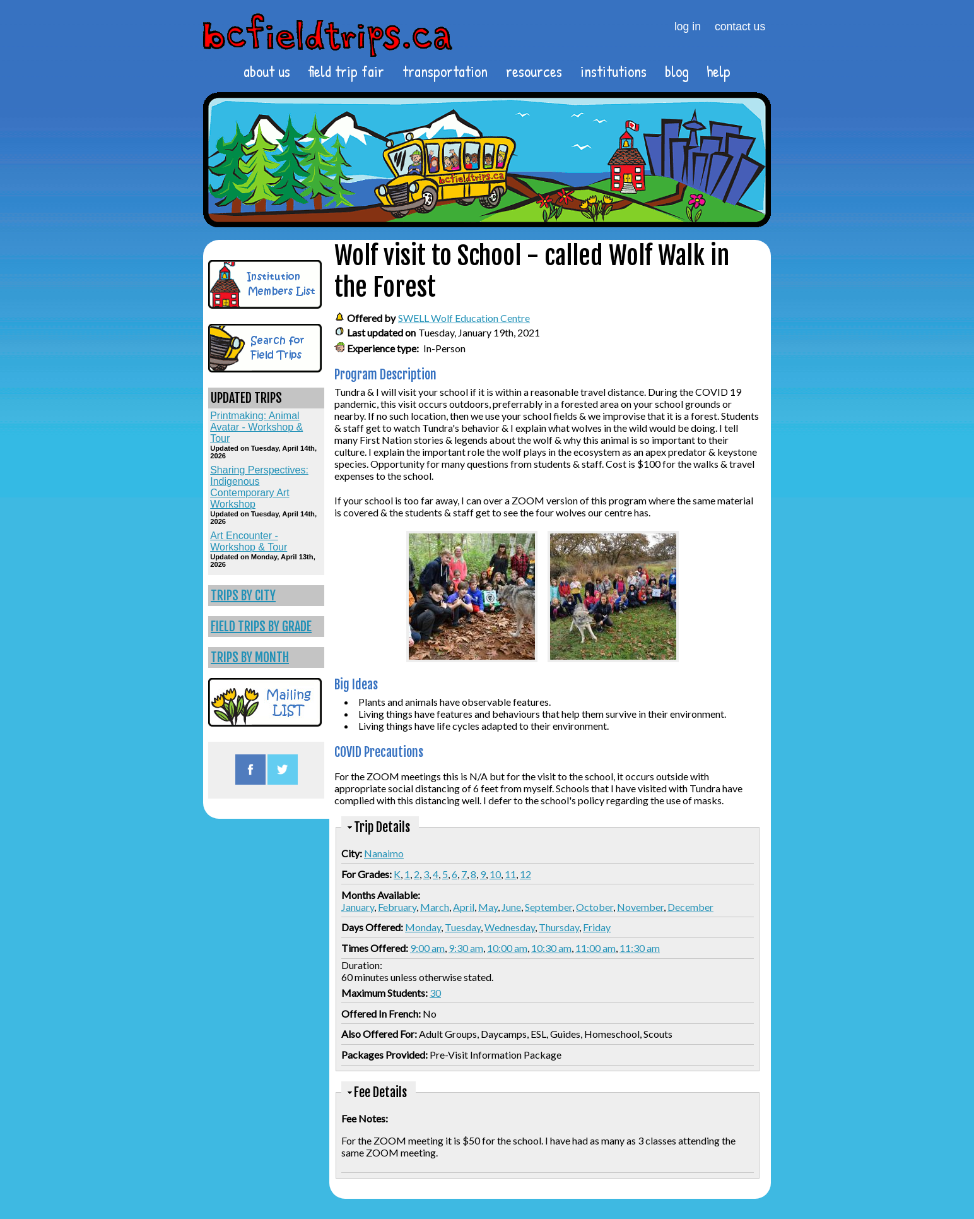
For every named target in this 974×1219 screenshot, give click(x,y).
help (718, 71)
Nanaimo (384, 853)
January (357, 907)
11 (510, 874)
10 (495, 874)
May (488, 907)
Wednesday (509, 927)
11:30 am (639, 948)
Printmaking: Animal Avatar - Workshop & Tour (256, 427)
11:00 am (595, 948)
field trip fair (346, 71)
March (434, 907)
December (690, 907)
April (463, 907)
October (594, 907)
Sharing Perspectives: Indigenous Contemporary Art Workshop (259, 487)
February (397, 907)
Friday (597, 927)
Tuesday (463, 927)
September (548, 907)
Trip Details (382, 827)
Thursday (559, 927)
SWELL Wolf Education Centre (464, 318)
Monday (423, 927)
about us (267, 71)
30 (435, 993)
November (640, 907)
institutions (613, 71)
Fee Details (380, 1092)
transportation (445, 71)
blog (677, 71)
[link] (266, 595)
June (511, 907)
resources (534, 71)
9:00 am (427, 948)
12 (525, 874)
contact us (740, 26)
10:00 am (507, 948)
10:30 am (551, 948)
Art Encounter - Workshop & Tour (248, 541)
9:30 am (466, 948)
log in (687, 26)
